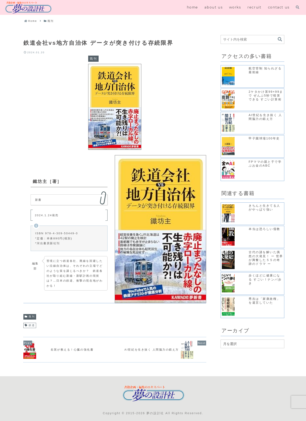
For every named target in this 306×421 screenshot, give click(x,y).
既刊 (30, 316)
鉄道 (30, 325)
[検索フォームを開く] (297, 7)
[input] (252, 39)
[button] (280, 39)
